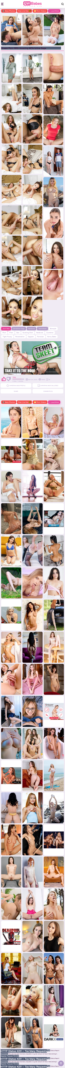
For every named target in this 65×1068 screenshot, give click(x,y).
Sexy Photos (9, 11)
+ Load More (54, 11)
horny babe (51, 336)
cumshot (49, 332)
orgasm (31, 336)
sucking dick (28, 332)
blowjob (53, 328)
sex (17, 332)
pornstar (40, 336)
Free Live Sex (24, 11)
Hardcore (31, 328)
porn (4, 332)
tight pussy (7, 336)
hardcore (39, 332)
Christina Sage (19, 328)
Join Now (6, 328)
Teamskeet (42, 328)
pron (11, 332)
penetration (20, 336)
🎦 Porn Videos (40, 11)
